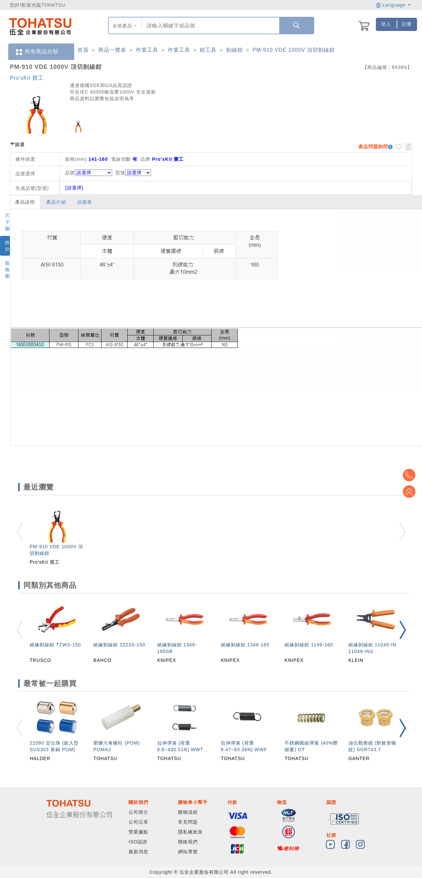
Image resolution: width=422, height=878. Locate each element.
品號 (88, 172)
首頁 (83, 50)
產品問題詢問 (373, 146)
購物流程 (188, 812)
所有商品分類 (36, 52)
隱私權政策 (190, 832)
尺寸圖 (7, 222)
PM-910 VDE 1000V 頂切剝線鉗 (294, 50)
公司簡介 (138, 812)
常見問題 (188, 822)
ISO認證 (138, 841)
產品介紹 (56, 202)
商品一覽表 (112, 50)
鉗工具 (208, 50)
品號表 (84, 202)
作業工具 (147, 50)
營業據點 (138, 832)
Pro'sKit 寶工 (27, 78)
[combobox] (209, 25)
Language (393, 5)
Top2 (412, 475)
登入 (386, 24)
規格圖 (7, 269)
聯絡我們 (188, 841)
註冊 (407, 24)
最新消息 (138, 851)
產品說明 (25, 202)
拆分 (7, 246)
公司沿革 (138, 822)
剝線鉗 (234, 50)
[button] (402, 630)
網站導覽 (188, 851)
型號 (133, 172)
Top (412, 491)
